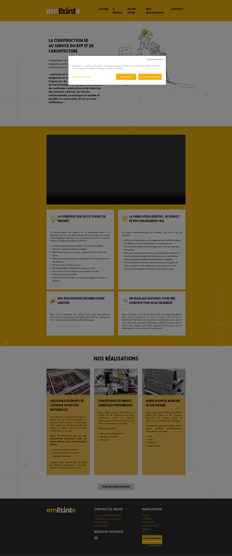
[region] (117, 70)
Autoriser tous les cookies (150, 77)
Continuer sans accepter (155, 59)
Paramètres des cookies (82, 77)
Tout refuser (126, 77)
